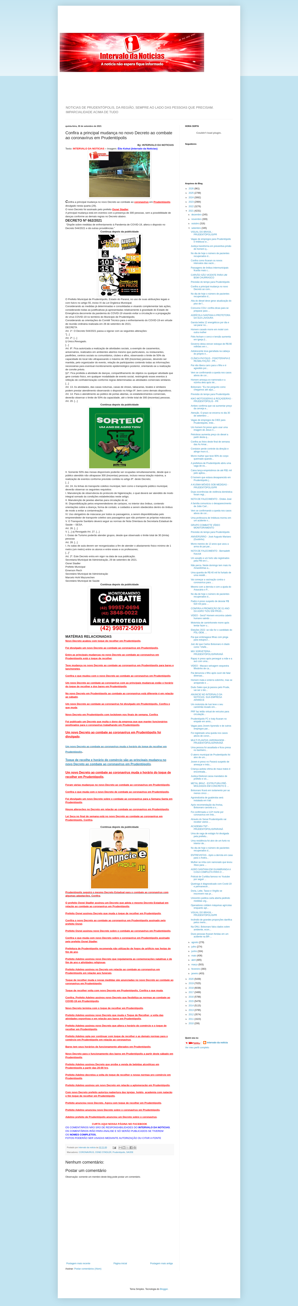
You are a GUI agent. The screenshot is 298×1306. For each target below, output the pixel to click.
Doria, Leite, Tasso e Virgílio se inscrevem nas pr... (206, 892)
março (194, 964)
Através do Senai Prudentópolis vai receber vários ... (208, 820)
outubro (195, 223)
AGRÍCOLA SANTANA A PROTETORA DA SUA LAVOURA (210, 316)
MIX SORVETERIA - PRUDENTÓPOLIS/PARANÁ (207, 652)
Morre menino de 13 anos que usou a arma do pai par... (210, 545)
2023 (191, 202)
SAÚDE (129, 1152)
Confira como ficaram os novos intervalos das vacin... (206, 262)
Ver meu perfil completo (197, 1047)
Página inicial (120, 1263)
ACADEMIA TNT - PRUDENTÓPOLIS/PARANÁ (207, 827)
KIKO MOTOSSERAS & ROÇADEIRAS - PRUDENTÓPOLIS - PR (211, 400)
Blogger (164, 1289)
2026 (191, 188)
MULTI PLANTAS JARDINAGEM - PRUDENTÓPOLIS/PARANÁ (208, 741)
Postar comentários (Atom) (87, 1268)
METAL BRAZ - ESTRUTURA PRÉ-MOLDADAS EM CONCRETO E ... (210, 784)
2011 (191, 1019)
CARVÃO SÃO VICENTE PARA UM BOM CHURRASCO (209, 276)
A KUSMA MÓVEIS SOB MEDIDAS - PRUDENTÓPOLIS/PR (209, 486)
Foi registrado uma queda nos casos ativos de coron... (209, 734)
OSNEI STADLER (103, 1152)
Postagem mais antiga (161, 1263)
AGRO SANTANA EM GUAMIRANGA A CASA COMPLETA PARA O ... (211, 870)
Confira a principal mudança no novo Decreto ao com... (209, 288)
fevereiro (196, 969)
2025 (191, 193)
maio (194, 955)
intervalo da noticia (87, 1147)
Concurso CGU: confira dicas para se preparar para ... (210, 309)
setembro (196, 228)
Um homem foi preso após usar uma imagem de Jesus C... (209, 428)
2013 (191, 1010)
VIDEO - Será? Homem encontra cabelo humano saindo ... (211, 616)
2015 (191, 1001)
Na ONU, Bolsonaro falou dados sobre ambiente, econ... (210, 928)
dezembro (196, 214)
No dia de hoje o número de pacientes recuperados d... (210, 254)
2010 (191, 1023)
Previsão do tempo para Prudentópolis (210, 282)
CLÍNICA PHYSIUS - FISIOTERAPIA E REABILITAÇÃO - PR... (210, 359)
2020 (191, 979)
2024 (191, 197)
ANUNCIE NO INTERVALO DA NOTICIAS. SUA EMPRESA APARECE (206, 697)
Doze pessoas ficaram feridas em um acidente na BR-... (209, 935)
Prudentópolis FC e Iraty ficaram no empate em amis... (209, 720)
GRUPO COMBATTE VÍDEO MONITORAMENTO (205, 526)
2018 (191, 988)
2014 (191, 1005)
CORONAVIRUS (86, 1152)
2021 (191, 210)
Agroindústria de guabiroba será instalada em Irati (207, 799)
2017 (191, 992)
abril (193, 960)
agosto (195, 942)
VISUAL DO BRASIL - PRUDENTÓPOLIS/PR (204, 233)
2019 (191, 983)
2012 (191, 1014)
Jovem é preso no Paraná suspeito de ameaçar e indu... (210, 763)
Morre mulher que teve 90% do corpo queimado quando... (209, 457)
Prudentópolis (119, 1152)
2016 (191, 996)
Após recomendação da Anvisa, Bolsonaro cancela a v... (207, 806)
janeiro (195, 973)
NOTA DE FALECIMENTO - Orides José (211, 499)
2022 (191, 206)
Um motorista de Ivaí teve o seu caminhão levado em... (207, 705)
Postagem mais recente (78, 1263)
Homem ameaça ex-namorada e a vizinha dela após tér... (208, 381)
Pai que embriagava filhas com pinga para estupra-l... (209, 638)
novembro (196, 219)
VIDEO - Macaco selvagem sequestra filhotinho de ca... (210, 667)
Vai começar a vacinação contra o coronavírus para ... (208, 581)
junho (194, 951)
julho (194, 946)
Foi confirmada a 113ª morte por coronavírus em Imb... (207, 813)
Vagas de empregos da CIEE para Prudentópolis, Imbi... (208, 421)
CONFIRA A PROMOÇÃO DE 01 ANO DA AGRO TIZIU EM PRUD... (210, 609)
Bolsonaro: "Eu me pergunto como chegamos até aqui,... (208, 388)
